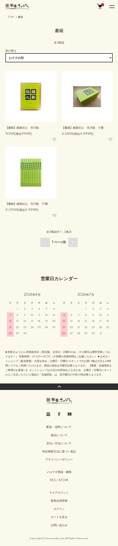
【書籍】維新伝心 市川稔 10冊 (26, 203)
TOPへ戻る (59, 386)
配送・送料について (59, 427)
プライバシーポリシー (59, 459)
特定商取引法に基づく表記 (59, 451)
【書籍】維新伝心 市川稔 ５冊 (83, 127)
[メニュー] (111, 6)
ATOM (63, 480)
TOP (11, 17)
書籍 (20, 17)
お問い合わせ (59, 525)
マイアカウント (59, 492)
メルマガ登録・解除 (59, 472)
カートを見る (59, 517)
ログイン (59, 508)
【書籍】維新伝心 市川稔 (22, 127)
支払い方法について (59, 443)
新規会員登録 (59, 500)
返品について (59, 435)
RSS (53, 480)
